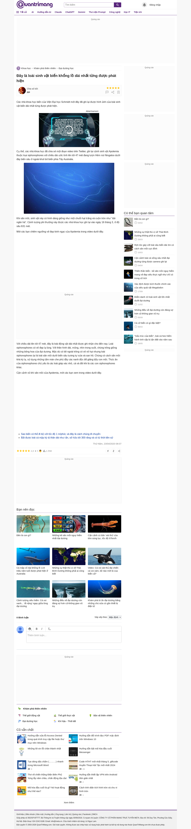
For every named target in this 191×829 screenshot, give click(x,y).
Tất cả (23, 12)
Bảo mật (39, 814)
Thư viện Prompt (97, 12)
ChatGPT (69, 12)
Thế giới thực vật (64, 715)
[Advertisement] (96, 42)
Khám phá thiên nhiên (45, 68)
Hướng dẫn (49, 814)
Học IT (127, 12)
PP (28, 92)
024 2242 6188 (38, 821)
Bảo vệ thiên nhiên (100, 715)
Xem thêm (69, 802)
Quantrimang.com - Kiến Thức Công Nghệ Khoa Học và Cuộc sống (35, 4)
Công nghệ (114, 12)
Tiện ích (138, 12)
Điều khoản (30, 814)
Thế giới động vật (29, 715)
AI (33, 12)
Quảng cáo (76, 814)
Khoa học (26, 68)
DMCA (94, 814)
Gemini (81, 12)
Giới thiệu (20, 814)
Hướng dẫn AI (44, 12)
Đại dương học (66, 68)
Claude (58, 12)
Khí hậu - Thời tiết (65, 721)
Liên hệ (68, 814)
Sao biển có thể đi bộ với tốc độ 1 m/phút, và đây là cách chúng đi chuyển (61, 434)
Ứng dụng (59, 814)
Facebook (87, 814)
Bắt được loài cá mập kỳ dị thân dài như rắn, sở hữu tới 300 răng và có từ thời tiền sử (67, 437)
